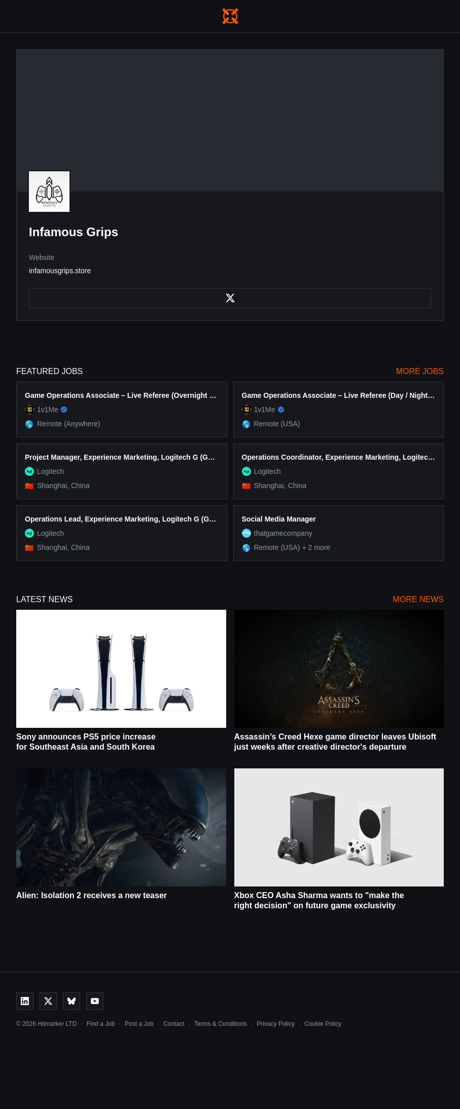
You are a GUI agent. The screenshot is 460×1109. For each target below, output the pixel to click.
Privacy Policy (276, 1023)
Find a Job (101, 1023)
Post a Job (139, 1023)
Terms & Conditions (220, 1023)
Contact (173, 1023)
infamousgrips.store (60, 271)
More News (418, 599)
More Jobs (420, 371)
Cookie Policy (322, 1023)
